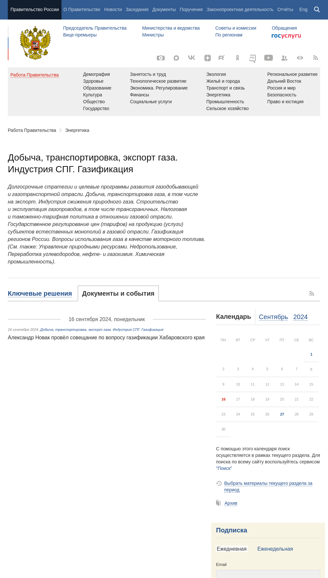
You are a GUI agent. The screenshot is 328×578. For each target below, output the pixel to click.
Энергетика (218, 94)
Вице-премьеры (80, 34)
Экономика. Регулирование (158, 88)
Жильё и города (223, 81)
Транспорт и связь (225, 88)
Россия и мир (281, 88)
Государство (96, 108)
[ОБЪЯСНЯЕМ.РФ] (253, 58)
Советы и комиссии (235, 28)
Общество (94, 101)
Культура (92, 94)
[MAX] (176, 58)
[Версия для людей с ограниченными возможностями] (300, 58)
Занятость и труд (148, 74)
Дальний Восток (284, 81)
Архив (231, 503)
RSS (312, 293)
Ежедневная (232, 549)
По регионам (228, 34)
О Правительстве (81, 9)
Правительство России (34, 9)
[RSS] (315, 58)
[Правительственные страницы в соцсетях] (284, 58)
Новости (113, 9)
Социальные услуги (150, 101)
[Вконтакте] (192, 58)
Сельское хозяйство (227, 108)
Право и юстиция (285, 101)
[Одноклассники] (237, 58)
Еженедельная (275, 549)
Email (221, 564)
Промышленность (225, 101)
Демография (96, 74)
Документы (164, 9)
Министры (153, 34)
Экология (216, 74)
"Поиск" (224, 468)
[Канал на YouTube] (269, 58)
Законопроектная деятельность (240, 9)
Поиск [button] (317, 10)
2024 (300, 316)
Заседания (137, 9)
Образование (97, 88)
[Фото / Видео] (161, 58)
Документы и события (118, 293)
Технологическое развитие (158, 81)
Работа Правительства (32, 130)
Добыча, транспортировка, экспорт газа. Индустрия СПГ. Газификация (102, 329)
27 (282, 414)
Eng (303, 9)
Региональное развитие (292, 74)
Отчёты (285, 9)
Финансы (139, 94)
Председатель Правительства (95, 28)
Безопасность (281, 94)
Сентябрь (273, 316)
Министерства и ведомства (171, 28)
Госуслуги (286, 36)
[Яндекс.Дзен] (207, 58)
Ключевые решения (40, 293)
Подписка (231, 530)
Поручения (191, 9)
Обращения (284, 28)
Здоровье (93, 81)
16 (224, 399)
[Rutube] (222, 57)
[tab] (43, 293)
